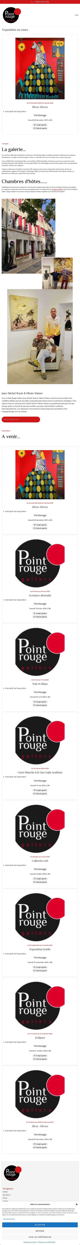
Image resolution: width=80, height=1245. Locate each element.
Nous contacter (11, 419)
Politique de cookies (30, 1242)
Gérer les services (9, 1219)
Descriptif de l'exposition (15, 111)
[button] (77, 1204)
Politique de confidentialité (46, 1242)
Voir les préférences (40, 1237)
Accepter (40, 1225)
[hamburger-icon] (76, 15)
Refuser (40, 1231)
